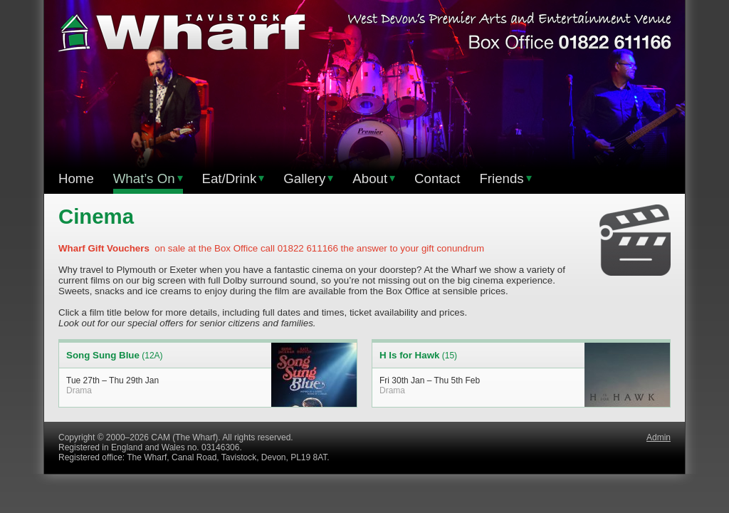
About (373, 178)
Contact (437, 178)
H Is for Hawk (409, 355)
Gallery (308, 178)
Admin (658, 437)
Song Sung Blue (103, 355)
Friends (505, 178)
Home (76, 178)
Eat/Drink (233, 178)
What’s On (148, 178)
